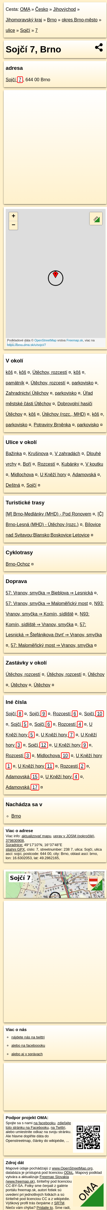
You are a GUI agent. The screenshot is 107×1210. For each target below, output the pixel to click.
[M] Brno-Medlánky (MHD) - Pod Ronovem (48, 514)
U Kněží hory (53, 474)
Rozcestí (46, 464)
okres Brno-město (79, 19)
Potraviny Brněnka (52, 424)
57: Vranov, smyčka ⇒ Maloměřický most (47, 603)
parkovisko (82, 382)
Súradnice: (14, 845)
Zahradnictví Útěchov (27, 393)
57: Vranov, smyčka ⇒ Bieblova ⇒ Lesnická (49, 592)
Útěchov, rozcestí (49, 372)
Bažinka (14, 453)
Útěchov (96, 674)
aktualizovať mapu (36, 836)
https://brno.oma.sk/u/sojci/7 (26, 345)
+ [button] (13, 216)
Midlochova (22, 474)
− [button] (13, 225)
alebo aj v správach (27, 1054)
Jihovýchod (64, 9)
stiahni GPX (15, 849)
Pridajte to (45, 1207)
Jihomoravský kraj (24, 19)
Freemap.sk (74, 340)
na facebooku (44, 1123)
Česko (41, 9)
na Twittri (58, 1127)
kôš (9, 372)
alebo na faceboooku (28, 1045)
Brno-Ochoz (18, 564)
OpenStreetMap (45, 340)
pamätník (15, 382)
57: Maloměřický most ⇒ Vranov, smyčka (52, 645)
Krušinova (38, 453)
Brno (52, 19)
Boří (27, 464)
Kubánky (70, 464)
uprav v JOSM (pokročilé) (73, 836)
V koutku (94, 464)
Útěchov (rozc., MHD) (64, 414)
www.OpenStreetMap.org (72, 1168)
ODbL (68, 1172)
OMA (25, 9)
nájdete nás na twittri (28, 1037)
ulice (10, 30)
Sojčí (25, 30)
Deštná (13, 485)
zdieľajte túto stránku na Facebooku (38, 1125)
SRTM (59, 1203)
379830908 (15, 840)
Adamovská (84, 474)
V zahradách (67, 453)
